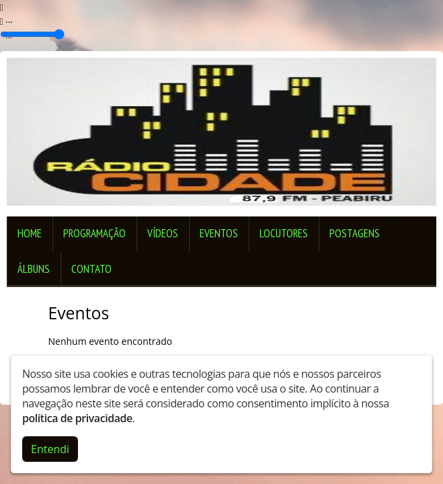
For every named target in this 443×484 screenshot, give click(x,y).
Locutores (283, 233)
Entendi (50, 449)
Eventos (219, 233)
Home (29, 233)
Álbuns (33, 268)
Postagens (354, 233)
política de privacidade (77, 418)
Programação (94, 233)
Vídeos (162, 233)
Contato (91, 268)
